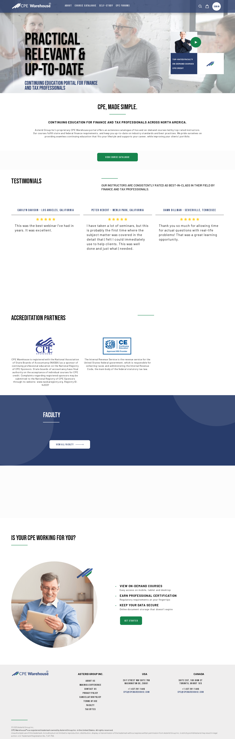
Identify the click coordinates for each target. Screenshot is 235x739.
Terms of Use (90, 701)
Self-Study (106, 5)
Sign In (216, 6)
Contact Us (90, 689)
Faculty (90, 705)
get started (131, 620)
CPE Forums (123, 5)
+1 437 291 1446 (136, 689)
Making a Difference (90, 684)
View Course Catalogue (117, 157)
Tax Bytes (90, 709)
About (68, 5)
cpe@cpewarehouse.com (136, 692)
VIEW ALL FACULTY (69, 444)
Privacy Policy (90, 693)
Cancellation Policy (90, 697)
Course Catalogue (86, 5)
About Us (90, 680)
